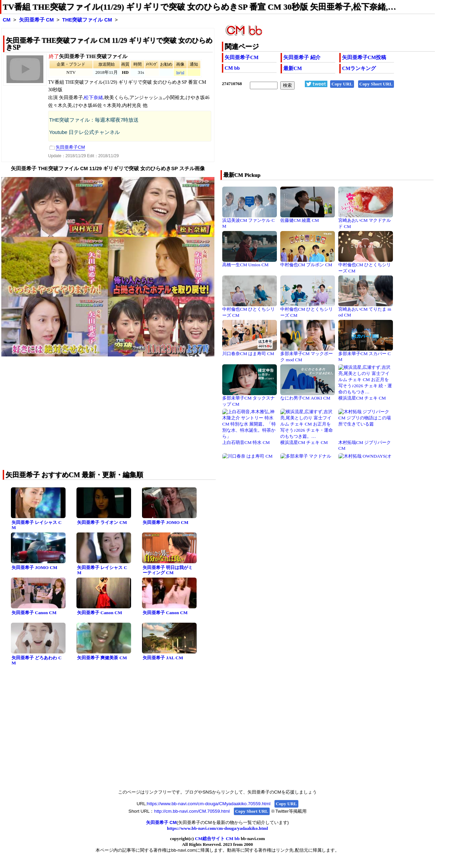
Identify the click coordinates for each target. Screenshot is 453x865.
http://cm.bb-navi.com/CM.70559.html (191, 811)
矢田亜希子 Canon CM (34, 612)
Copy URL (342, 83)
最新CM (292, 68)
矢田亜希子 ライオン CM (102, 522)
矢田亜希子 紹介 (302, 57)
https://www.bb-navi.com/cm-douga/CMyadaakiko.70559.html (209, 803)
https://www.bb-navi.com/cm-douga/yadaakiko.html (217, 828)
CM (7, 20)
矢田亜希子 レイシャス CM (36, 525)
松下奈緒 (93, 97)
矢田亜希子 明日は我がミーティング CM (168, 570)
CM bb (232, 68)
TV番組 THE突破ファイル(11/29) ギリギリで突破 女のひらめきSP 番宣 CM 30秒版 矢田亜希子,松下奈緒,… (199, 6)
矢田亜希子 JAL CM (163, 657)
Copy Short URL (376, 83)
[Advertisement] (307, 134)
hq (178, 72)
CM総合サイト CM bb (217, 838)
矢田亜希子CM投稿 (364, 57)
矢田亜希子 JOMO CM (165, 522)
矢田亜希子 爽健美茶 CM (102, 657)
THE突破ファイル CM (87, 20)
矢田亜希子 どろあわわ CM (36, 660)
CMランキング (359, 68)
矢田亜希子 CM (36, 20)
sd (182, 72)
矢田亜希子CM (241, 57)
